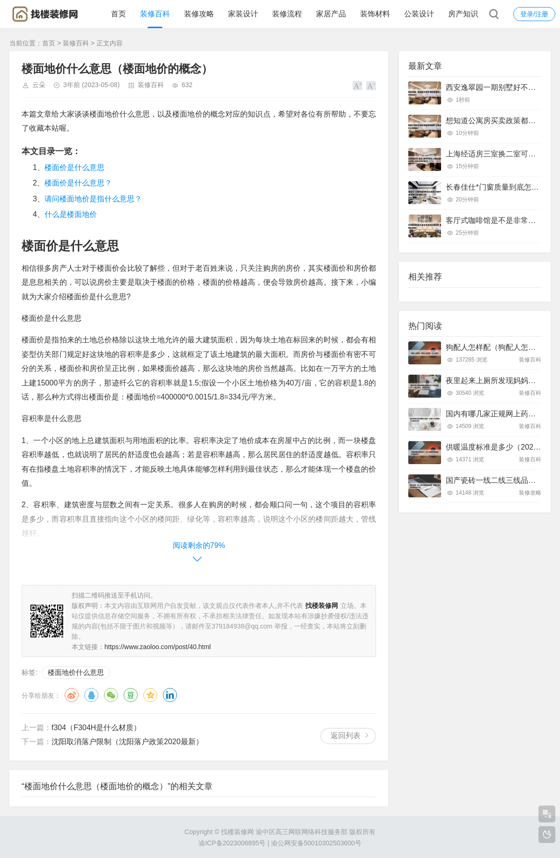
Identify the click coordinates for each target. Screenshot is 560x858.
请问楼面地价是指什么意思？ (93, 199)
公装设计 (419, 14)
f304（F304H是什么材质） (96, 728)
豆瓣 (131, 695)
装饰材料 (375, 14)
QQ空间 (150, 695)
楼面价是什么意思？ (78, 183)
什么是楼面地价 (70, 214)
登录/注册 (534, 14)
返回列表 (346, 736)
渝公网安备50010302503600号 (316, 843)
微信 (111, 695)
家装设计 (243, 14)
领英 (170, 695)
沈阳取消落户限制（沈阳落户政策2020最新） (127, 742)
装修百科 (155, 14)
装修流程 (287, 14)
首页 (118, 14)
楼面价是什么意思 (74, 167)
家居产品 (331, 14)
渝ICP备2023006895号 (232, 843)
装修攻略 (199, 14)
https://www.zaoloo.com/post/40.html (157, 647)
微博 (72, 695)
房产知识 (463, 14)
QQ (91, 695)
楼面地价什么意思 (76, 672)
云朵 (38, 85)
